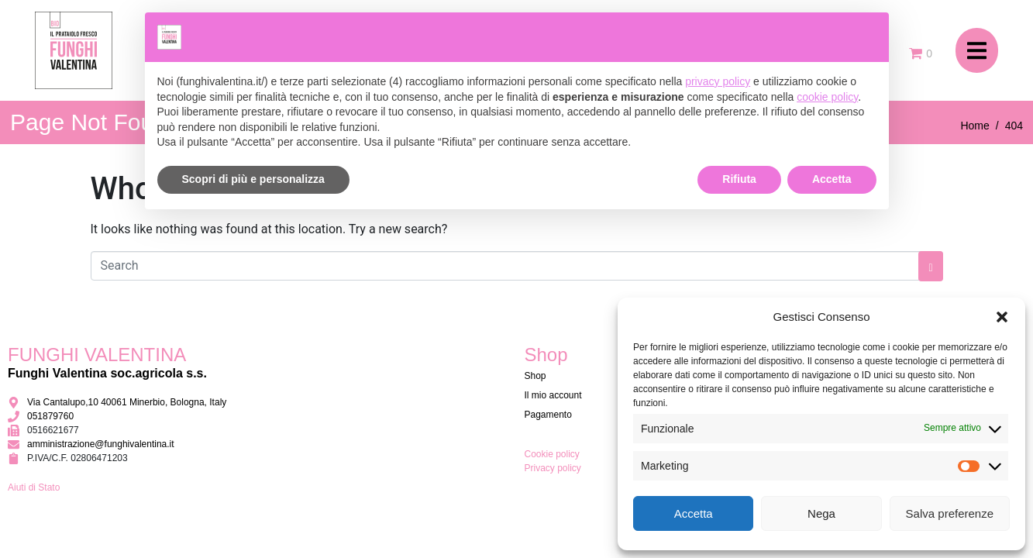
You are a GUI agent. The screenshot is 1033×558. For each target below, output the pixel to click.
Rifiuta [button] (739, 179)
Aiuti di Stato (34, 487)
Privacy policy (553, 468)
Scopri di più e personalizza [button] (253, 179)
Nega (821, 513)
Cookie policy (552, 454)
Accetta (693, 513)
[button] (1002, 317)
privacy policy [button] (717, 81)
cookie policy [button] (827, 97)
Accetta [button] (832, 179)
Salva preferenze (949, 513)
